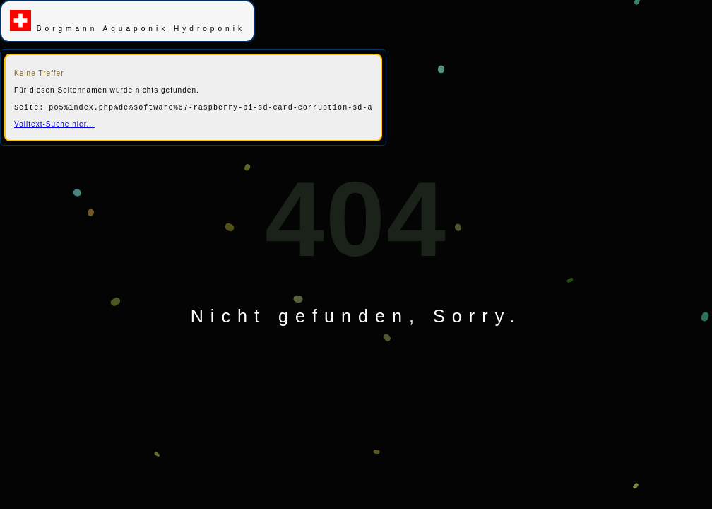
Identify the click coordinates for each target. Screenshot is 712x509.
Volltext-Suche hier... (54, 124)
